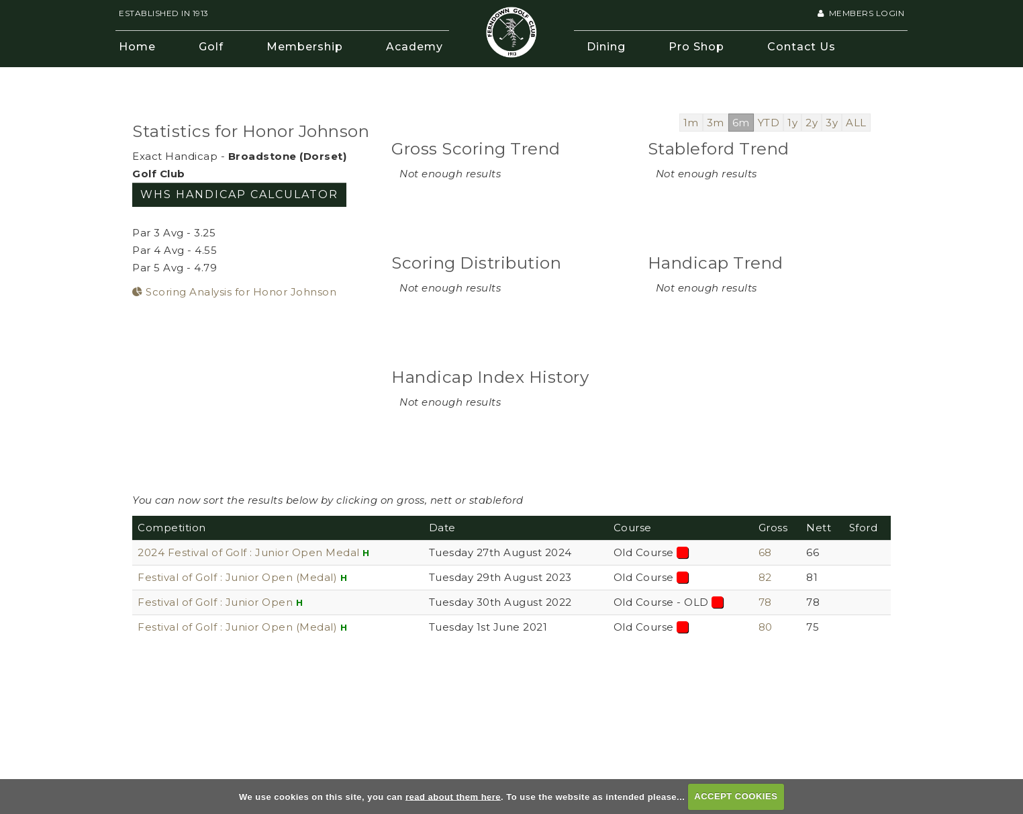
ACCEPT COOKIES (735, 796)
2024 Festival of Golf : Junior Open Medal (249, 552)
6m (741, 122)
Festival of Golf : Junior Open (217, 602)
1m (691, 122)
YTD (769, 122)
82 (765, 577)
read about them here (453, 796)
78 (765, 602)
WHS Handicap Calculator (239, 194)
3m (715, 122)
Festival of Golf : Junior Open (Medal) (237, 577)
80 (766, 627)
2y (812, 122)
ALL (856, 122)
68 (765, 552)
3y (832, 122)
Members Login (861, 13)
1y (792, 122)
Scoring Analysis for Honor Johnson (234, 291)
